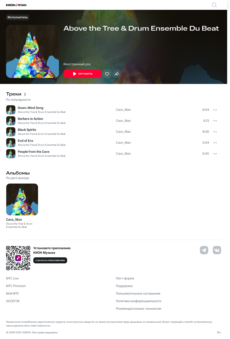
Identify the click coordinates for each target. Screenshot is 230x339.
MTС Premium (16, 286)
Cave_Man (123, 110)
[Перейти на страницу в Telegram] (204, 250)
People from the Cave (33, 152)
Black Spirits (27, 130)
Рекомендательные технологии (138, 308)
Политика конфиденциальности (138, 301)
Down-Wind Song (30, 108)
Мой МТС (12, 293)
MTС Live (12, 278)
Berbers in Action (30, 119)
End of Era (25, 141)
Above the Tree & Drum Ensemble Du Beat (41, 112)
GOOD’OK (13, 301)
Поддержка (124, 286)
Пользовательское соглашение (138, 293)
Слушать (82, 74)
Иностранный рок (77, 64)
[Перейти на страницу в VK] (217, 250)
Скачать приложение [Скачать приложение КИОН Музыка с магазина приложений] (50, 260)
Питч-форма (125, 278)
